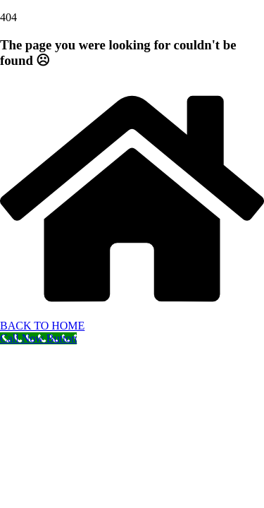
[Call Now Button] (38, 338)
